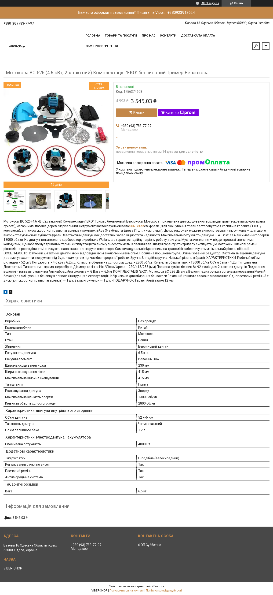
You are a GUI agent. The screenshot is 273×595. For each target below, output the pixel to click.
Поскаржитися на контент (126, 590)
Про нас (149, 35)
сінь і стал (136, 226)
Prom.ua (158, 586)
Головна (93, 35)
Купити (138, 112)
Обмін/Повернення (102, 46)
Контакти (168, 35)
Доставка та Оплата (198, 35)
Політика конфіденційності (164, 590)
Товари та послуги (121, 35)
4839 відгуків (210, 3)
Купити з (180, 113)
